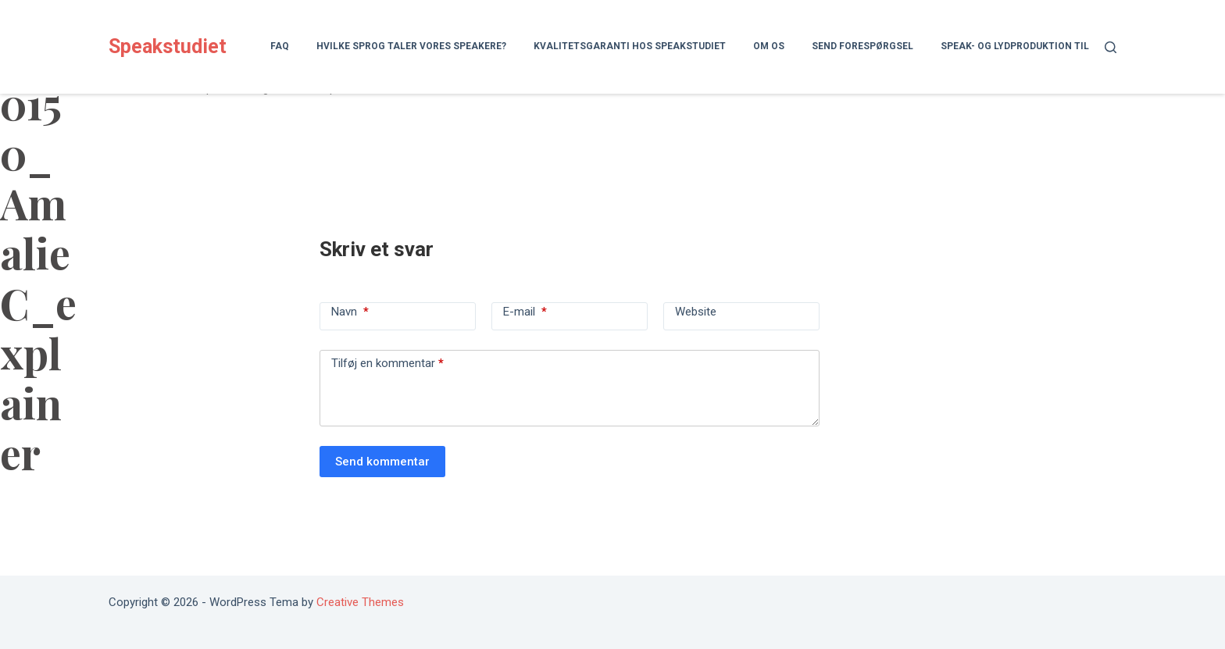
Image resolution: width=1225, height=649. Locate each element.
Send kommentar (382, 462)
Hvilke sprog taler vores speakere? (411, 46)
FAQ (279, 46)
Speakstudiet (168, 46)
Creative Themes (360, 602)
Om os (768, 46)
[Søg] (1110, 47)
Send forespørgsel (862, 46)
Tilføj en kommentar (387, 363)
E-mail (525, 312)
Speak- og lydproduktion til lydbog (1034, 46)
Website (695, 312)
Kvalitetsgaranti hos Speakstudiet (630, 46)
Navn (350, 312)
